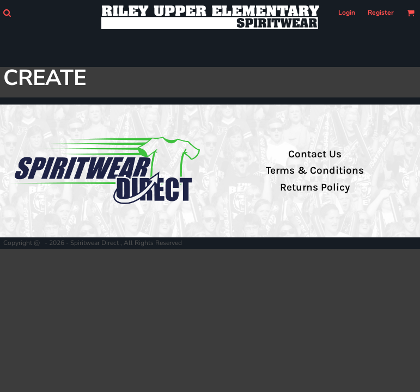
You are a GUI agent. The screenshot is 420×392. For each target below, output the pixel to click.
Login (346, 12)
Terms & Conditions (315, 170)
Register (381, 12)
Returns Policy (315, 187)
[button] (7, 13)
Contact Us (315, 154)
